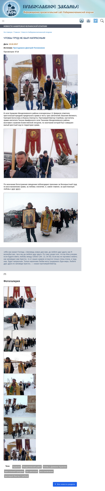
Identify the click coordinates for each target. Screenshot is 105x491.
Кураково (17, 467)
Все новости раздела (65, 484)
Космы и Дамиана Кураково (55, 467)
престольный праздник (14, 471)
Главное (17, 32)
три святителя (32, 471)
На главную (8, 32)
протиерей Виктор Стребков (16, 476)
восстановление (46, 471)
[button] (102, 21)
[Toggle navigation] (3, 21)
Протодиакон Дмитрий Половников (29, 48)
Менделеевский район (31, 467)
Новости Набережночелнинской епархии (36, 32)
